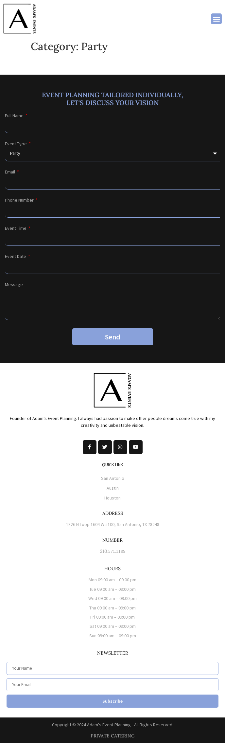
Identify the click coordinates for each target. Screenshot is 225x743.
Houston (112, 498)
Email (10, 172)
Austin (113, 488)
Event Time (16, 228)
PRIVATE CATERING (113, 736)
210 (103, 551)
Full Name (15, 115)
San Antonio (112, 478)
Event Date (16, 256)
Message (14, 284)
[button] (216, 18)
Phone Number (20, 200)
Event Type (16, 143)
